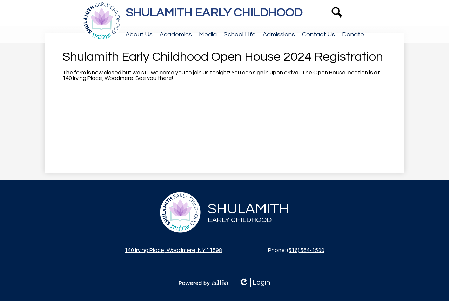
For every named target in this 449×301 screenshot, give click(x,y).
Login (254, 282)
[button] (139, 34)
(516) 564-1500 (305, 250)
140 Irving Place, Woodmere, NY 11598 (173, 250)
